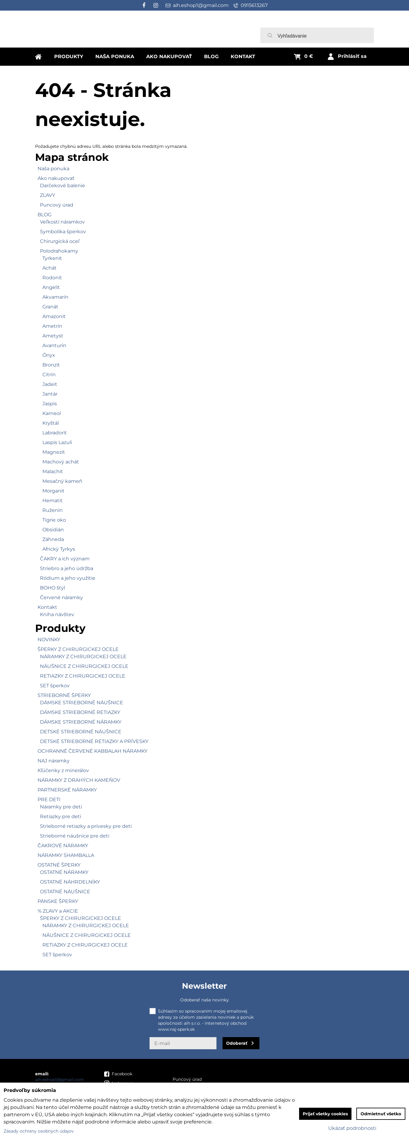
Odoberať (236, 1043)
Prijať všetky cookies (325, 1113)
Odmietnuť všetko (381, 1113)
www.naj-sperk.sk (176, 1029)
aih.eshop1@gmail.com (59, 1079)
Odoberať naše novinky (204, 1000)
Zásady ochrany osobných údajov (39, 1131)
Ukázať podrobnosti (352, 1128)
